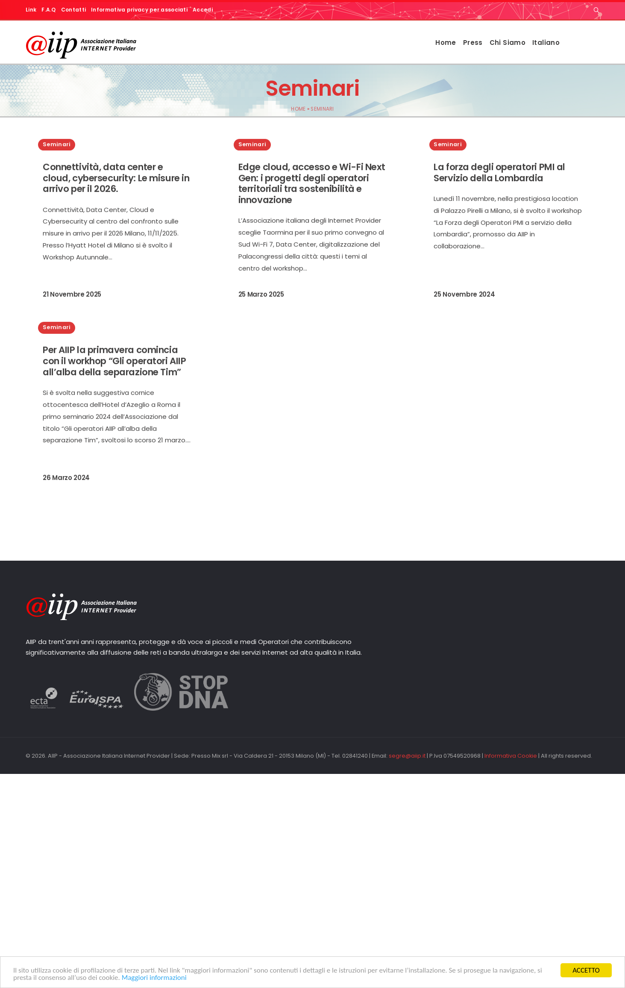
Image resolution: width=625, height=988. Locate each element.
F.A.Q (48, 9)
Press (473, 42)
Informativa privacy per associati (139, 9)
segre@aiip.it (407, 755)
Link (31, 9)
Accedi (203, 9)
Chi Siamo (507, 42)
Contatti (73, 9)
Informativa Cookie (510, 755)
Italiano (546, 42)
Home (445, 42)
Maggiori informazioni (154, 977)
